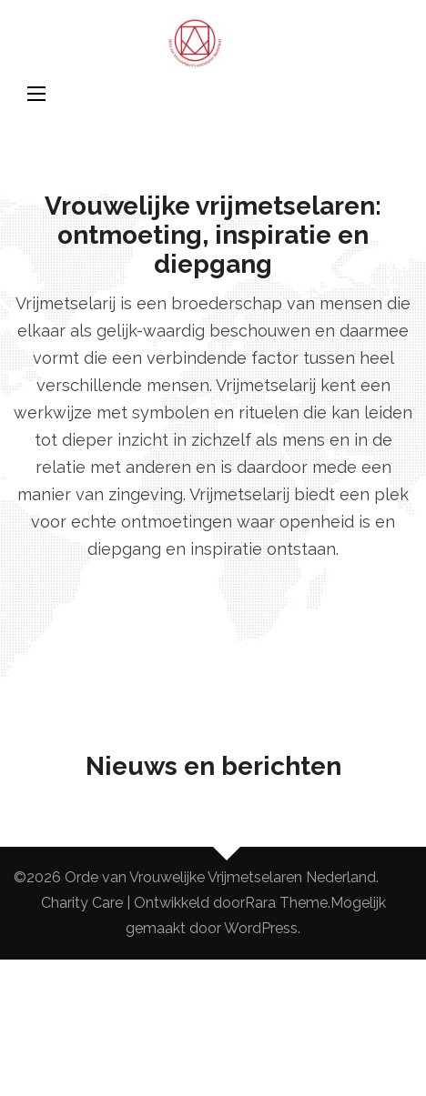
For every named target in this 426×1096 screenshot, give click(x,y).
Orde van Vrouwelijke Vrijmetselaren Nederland (220, 877)
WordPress (261, 928)
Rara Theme (286, 902)
